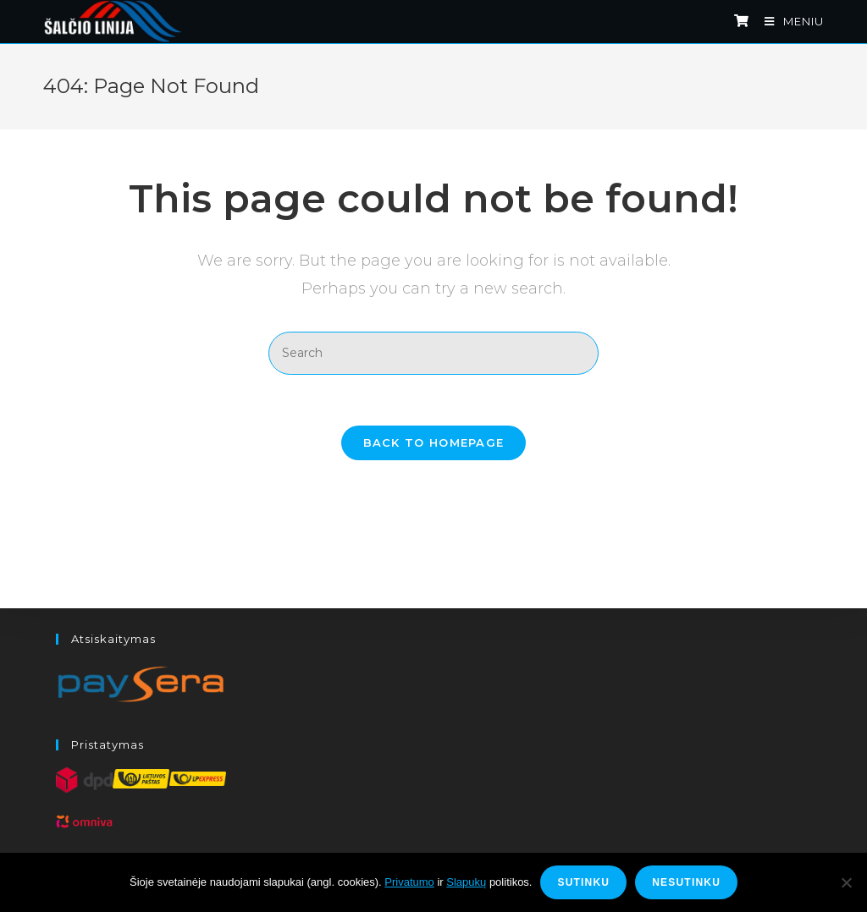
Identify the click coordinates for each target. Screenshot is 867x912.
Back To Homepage (434, 442)
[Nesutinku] (845, 882)
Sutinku (583, 882)
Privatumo (409, 882)
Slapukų (466, 882)
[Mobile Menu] (788, 21)
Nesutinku (686, 882)
